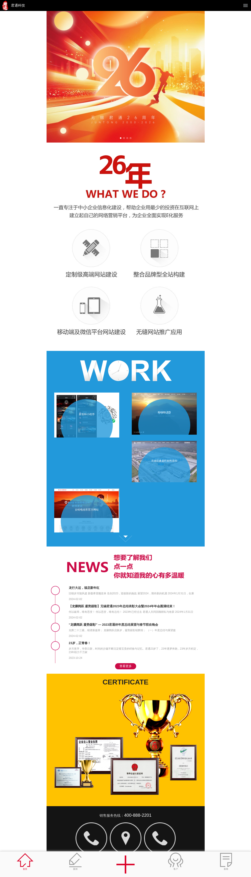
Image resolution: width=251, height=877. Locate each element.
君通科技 (18, 5)
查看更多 (125, 539)
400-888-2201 (138, 815)
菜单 (245, 5)
